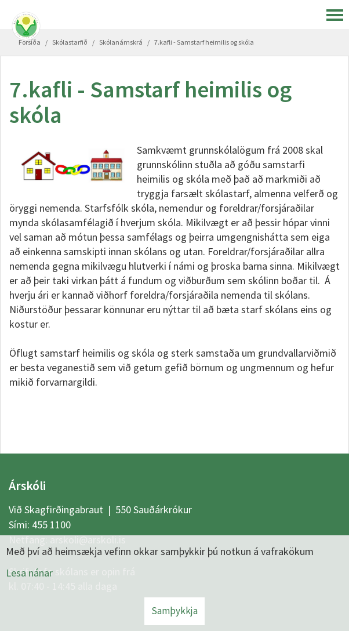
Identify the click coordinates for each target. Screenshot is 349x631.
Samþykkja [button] (174, 610)
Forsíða (30, 42)
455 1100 (51, 524)
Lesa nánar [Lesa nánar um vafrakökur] (29, 572)
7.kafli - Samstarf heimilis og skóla (204, 42)
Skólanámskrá (121, 42)
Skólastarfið (70, 42)
